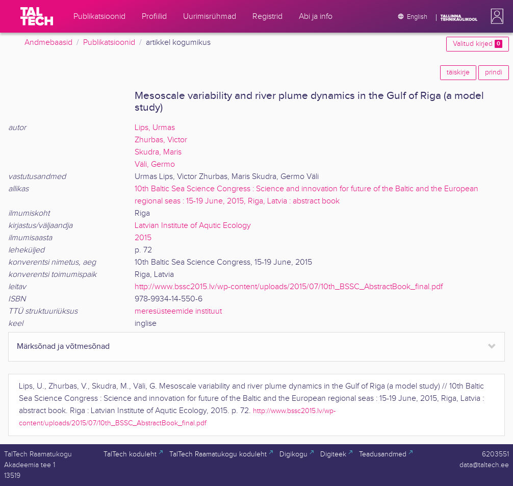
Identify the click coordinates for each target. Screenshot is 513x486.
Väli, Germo (155, 164)
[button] (495, 16)
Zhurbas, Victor (161, 140)
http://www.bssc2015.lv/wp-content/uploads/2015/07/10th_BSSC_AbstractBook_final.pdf (289, 287)
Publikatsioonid (109, 42)
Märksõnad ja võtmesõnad (63, 346)
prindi (493, 72)
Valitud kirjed (477, 44)
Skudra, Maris (158, 152)
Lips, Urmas (155, 128)
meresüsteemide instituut (178, 311)
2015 (143, 238)
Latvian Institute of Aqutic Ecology (193, 226)
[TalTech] (36, 16)
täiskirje (458, 72)
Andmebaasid (48, 42)
